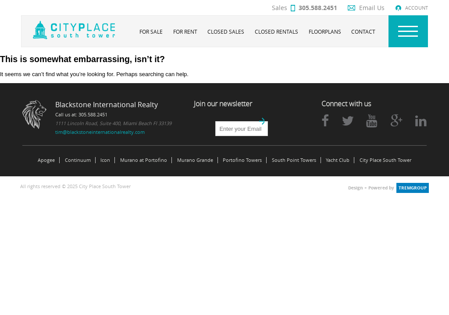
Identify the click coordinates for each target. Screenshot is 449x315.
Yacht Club (337, 160)
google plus (396, 120)
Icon (105, 160)
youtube (372, 120)
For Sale (151, 31)
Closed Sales (225, 31)
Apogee (46, 160)
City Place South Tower (385, 160)
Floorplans (325, 31)
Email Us (372, 8)
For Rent (185, 31)
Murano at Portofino (143, 160)
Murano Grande (195, 160)
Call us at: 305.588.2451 (81, 114)
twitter (348, 120)
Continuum (78, 160)
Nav (408, 31)
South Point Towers (294, 160)
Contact (363, 31)
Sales (304, 7)
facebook (325, 120)
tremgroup (413, 188)
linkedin (421, 120)
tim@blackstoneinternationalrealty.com (100, 132)
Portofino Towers (242, 160)
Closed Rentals (276, 31)
